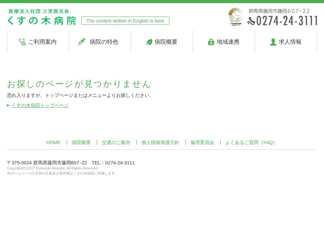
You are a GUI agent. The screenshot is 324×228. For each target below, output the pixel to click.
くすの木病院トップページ (40, 105)
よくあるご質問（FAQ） (251, 142)
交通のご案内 (116, 142)
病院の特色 (104, 42)
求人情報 (290, 42)
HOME (54, 142)
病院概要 (166, 42)
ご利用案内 (42, 42)
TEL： (113, 162)
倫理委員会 (202, 142)
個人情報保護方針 (160, 142)
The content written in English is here (125, 20)
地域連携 (228, 42)
